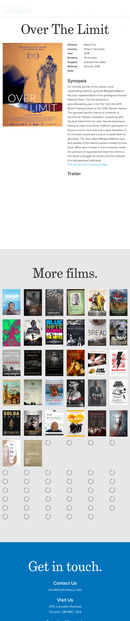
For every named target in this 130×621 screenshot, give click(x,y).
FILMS (73, 8)
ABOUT (122, 8)
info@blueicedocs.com (65, 590)
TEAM (108, 8)
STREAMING (90, 8)
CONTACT (121, 25)
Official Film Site (77, 164)
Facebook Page (98, 164)
